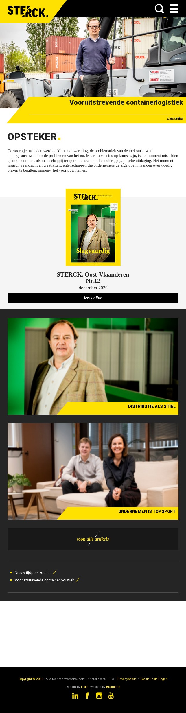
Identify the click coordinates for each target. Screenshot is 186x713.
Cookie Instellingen (154, 679)
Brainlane (113, 687)
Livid (84, 687)
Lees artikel (175, 118)
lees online (93, 298)
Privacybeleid (127, 679)
